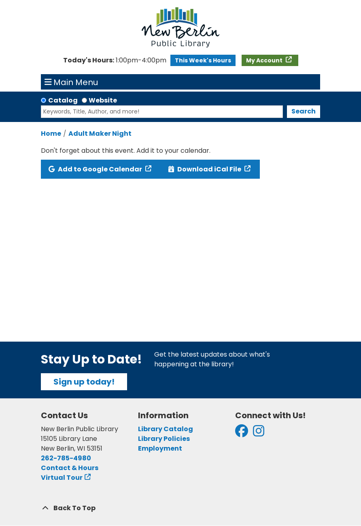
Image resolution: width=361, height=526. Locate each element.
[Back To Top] (180, 508)
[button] (114, 60)
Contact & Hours (69, 468)
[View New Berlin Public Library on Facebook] (241, 433)
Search (303, 111)
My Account (265, 60)
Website (103, 100)
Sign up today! (84, 381)
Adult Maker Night (100, 133)
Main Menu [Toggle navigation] (71, 82)
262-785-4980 (66, 458)
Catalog (63, 100)
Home (51, 133)
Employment (160, 448)
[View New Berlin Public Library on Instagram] (258, 433)
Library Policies (164, 438)
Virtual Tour (62, 477)
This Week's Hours (203, 60)
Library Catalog (165, 429)
